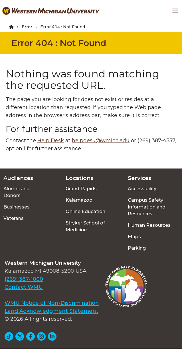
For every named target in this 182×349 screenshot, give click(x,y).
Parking (137, 248)
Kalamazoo (79, 200)
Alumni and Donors (16, 192)
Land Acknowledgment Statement (51, 311)
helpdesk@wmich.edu (101, 140)
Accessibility (142, 188)
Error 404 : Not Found (58, 43)
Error (27, 26)
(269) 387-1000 (24, 279)
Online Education (85, 211)
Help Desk (50, 140)
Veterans (13, 218)
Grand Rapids (81, 188)
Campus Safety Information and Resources (146, 206)
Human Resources (149, 225)
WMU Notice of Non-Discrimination (52, 303)
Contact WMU (24, 287)
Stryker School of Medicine (85, 226)
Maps (134, 236)
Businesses (16, 207)
